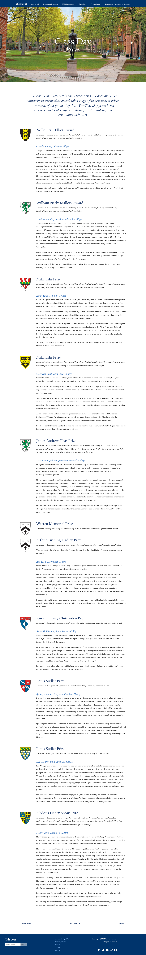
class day (75, 924)
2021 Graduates (68, 4)
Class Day (82, 4)
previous (26, 924)
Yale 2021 (21, 4)
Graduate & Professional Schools (117, 4)
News (57, 945)
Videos (57, 947)
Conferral (35, 4)
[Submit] (23, 944)
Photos (57, 950)
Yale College (95, 4)
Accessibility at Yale (62, 939)
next (121, 924)
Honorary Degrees (50, 4)
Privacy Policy (60, 942)
